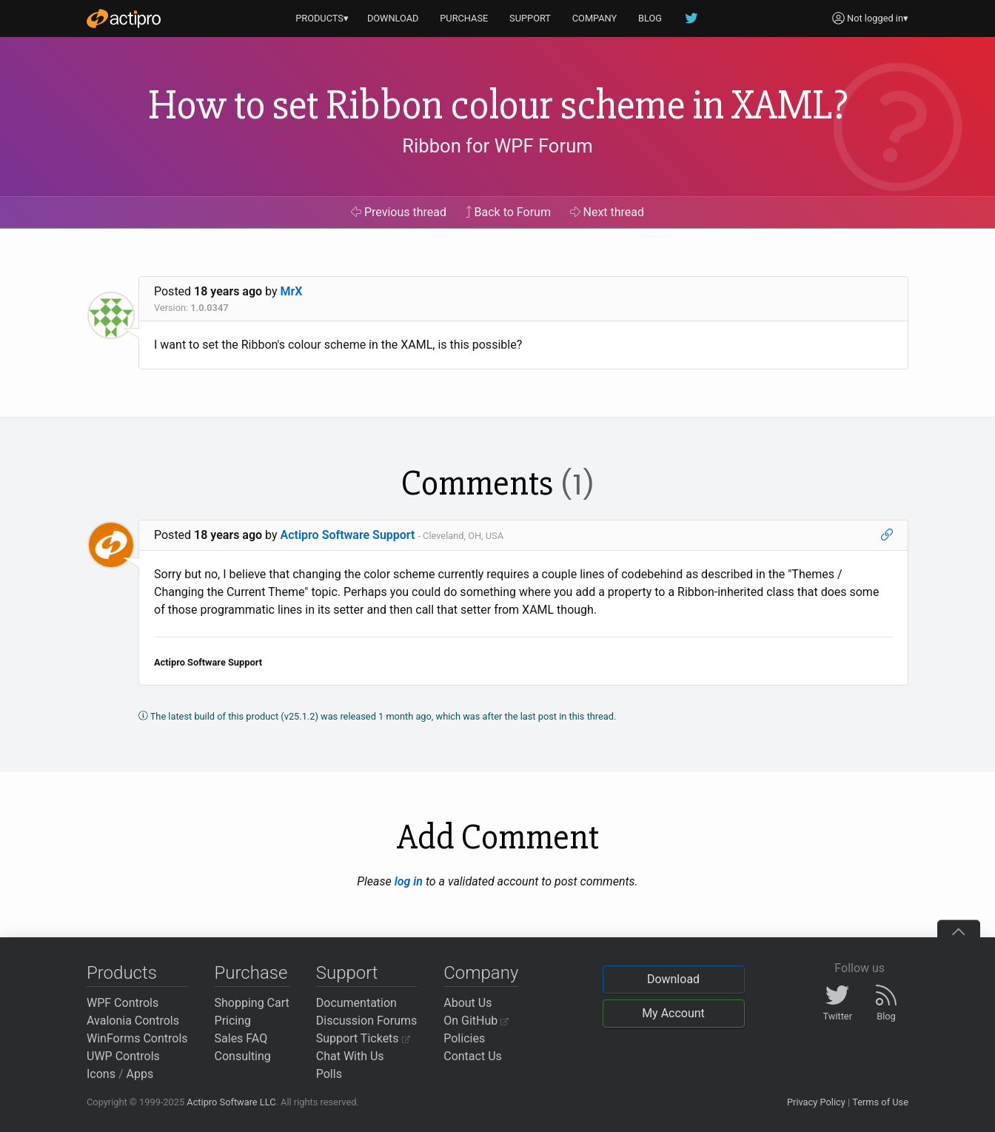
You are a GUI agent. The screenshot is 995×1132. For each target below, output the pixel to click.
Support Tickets (363, 1038)
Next (607, 212)
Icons (101, 1074)
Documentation (356, 1003)
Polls (329, 1074)
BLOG (650, 18)
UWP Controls (123, 1056)
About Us (467, 1003)
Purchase (251, 972)
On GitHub (476, 1021)
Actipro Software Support (348, 535)
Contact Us (472, 1056)
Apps (140, 1074)
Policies (464, 1038)
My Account (673, 1013)
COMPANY (594, 18)
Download (673, 979)
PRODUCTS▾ (322, 18)
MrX (292, 291)
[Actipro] (124, 18)
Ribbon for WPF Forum (497, 146)
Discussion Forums (367, 1021)
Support (347, 972)
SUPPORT (530, 18)
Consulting (243, 1056)
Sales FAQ (241, 1038)
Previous (398, 212)
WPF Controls (122, 1003)
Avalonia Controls (133, 1021)
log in (409, 881)
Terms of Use (880, 1102)
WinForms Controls (137, 1038)
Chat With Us (350, 1056)
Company (480, 972)
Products (122, 972)
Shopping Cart (252, 1003)
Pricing (233, 1021)
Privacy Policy (816, 1102)
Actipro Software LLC (231, 1102)
